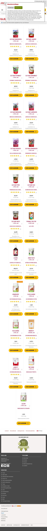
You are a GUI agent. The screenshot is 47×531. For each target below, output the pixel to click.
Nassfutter (26, 458)
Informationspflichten (30, 430)
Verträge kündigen (6, 501)
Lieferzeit (7, 430)
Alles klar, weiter (18, 7)
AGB (3, 499)
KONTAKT (3, 524)
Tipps (4, 472)
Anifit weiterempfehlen (7, 480)
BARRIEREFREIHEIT (25, 524)
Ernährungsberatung (7, 487)
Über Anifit (5, 474)
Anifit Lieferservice (6, 482)
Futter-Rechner (6, 491)
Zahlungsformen (20, 430)
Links (4, 497)
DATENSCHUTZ (16, 524)
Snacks (25, 462)
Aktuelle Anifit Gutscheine (8, 476)
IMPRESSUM (9, 524)
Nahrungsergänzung (28, 463)
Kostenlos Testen (6, 486)
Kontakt (4, 493)
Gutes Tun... (5, 478)
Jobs (4, 489)
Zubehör (25, 465)
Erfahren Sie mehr (29, 20)
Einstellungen (11, 7)
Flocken (25, 460)
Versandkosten (13, 430)
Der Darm (5, 495)
